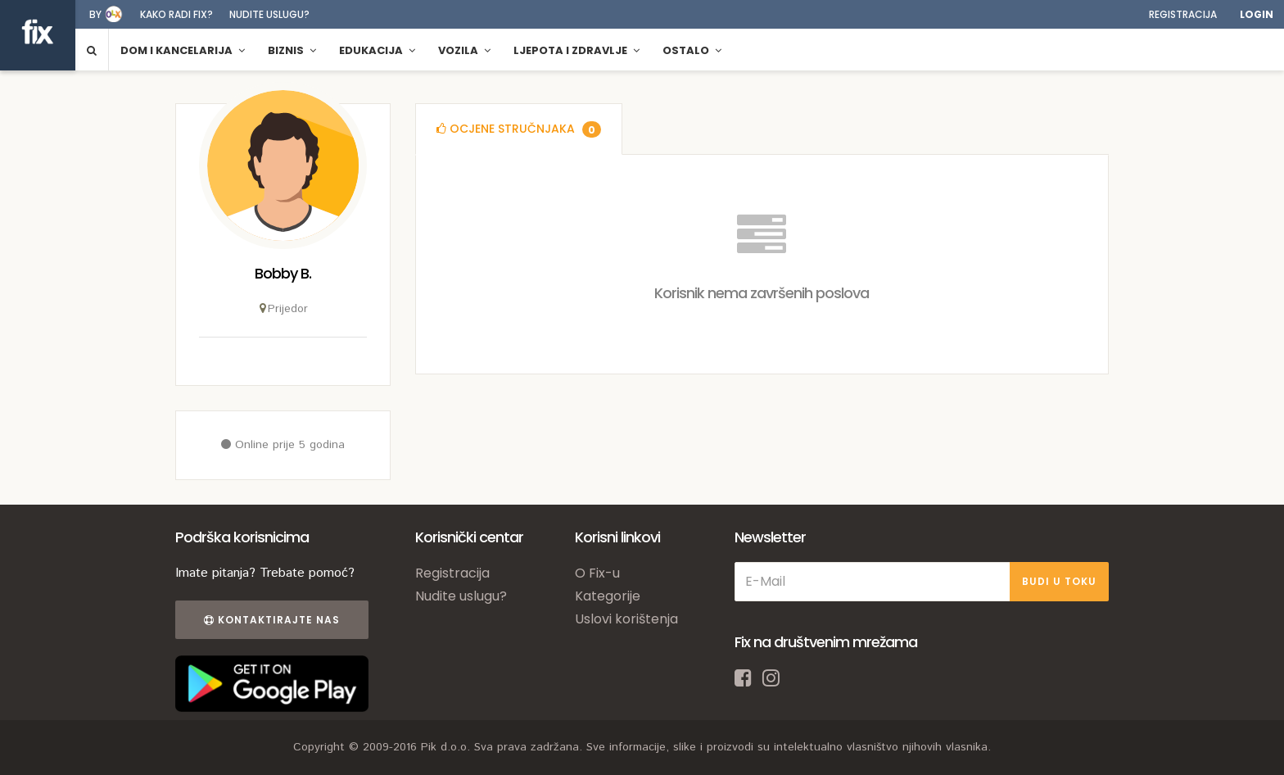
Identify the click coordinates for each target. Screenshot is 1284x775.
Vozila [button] (464, 50)
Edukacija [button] (377, 50)
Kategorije (607, 596)
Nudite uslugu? (269, 14)
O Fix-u (597, 573)
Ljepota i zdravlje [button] (576, 50)
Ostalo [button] (691, 50)
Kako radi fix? (176, 14)
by (95, 14)
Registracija (1183, 14)
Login (1256, 14)
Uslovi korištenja (626, 619)
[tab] (518, 129)
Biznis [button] (292, 50)
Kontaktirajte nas (272, 620)
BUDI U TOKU (1059, 581)
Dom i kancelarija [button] (182, 50)
